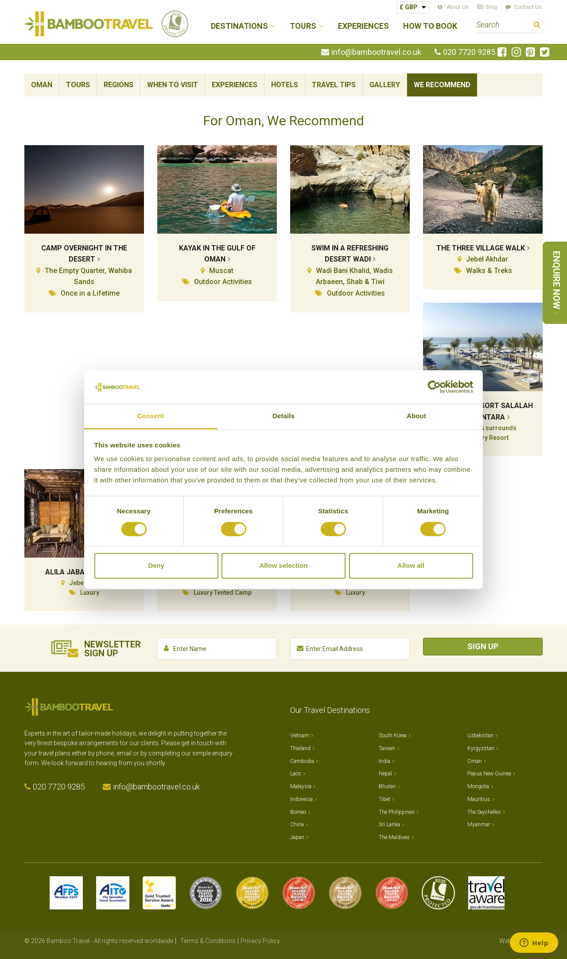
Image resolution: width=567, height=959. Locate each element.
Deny (156, 566)
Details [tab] (283, 416)
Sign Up (482, 646)
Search (537, 26)
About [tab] (416, 416)
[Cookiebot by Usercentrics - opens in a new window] (434, 386)
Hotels (284, 85)
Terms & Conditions (208, 940)
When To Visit (172, 85)
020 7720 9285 (469, 52)
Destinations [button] (239, 26)
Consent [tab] (150, 416)
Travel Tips (334, 85)
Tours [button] (303, 26)
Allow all (410, 566)
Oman (41, 85)
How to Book (430, 26)
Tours (78, 85)
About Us (458, 7)
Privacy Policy (260, 940)
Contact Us (528, 7)
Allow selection (283, 566)
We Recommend (442, 85)
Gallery (384, 85)
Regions (118, 85)
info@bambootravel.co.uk (376, 52)
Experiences (363, 26)
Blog (491, 7)
